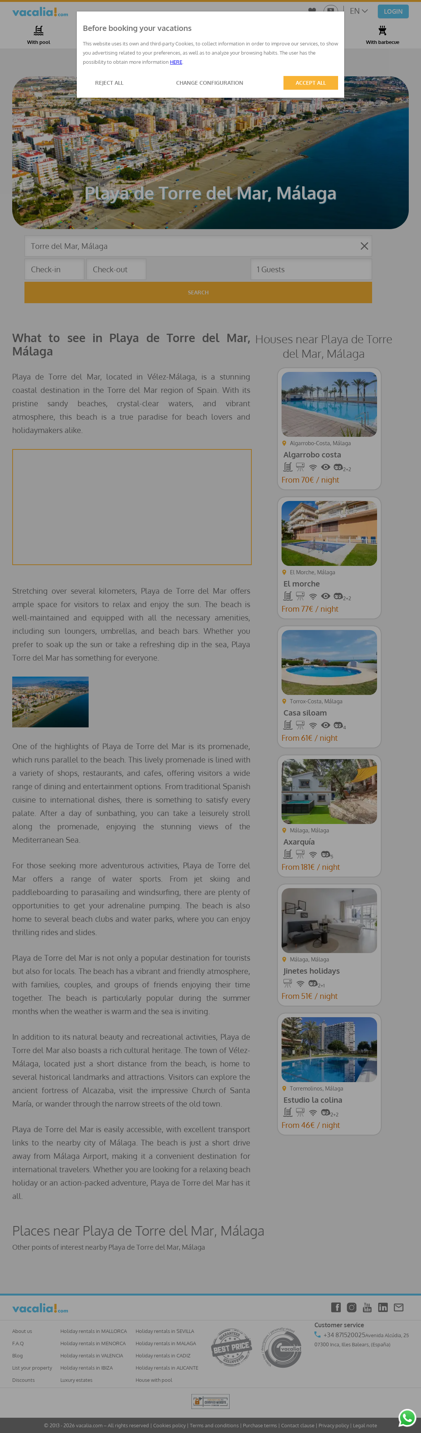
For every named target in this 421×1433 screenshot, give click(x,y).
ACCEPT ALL (311, 82)
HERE (176, 62)
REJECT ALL (109, 82)
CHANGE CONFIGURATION (209, 82)
